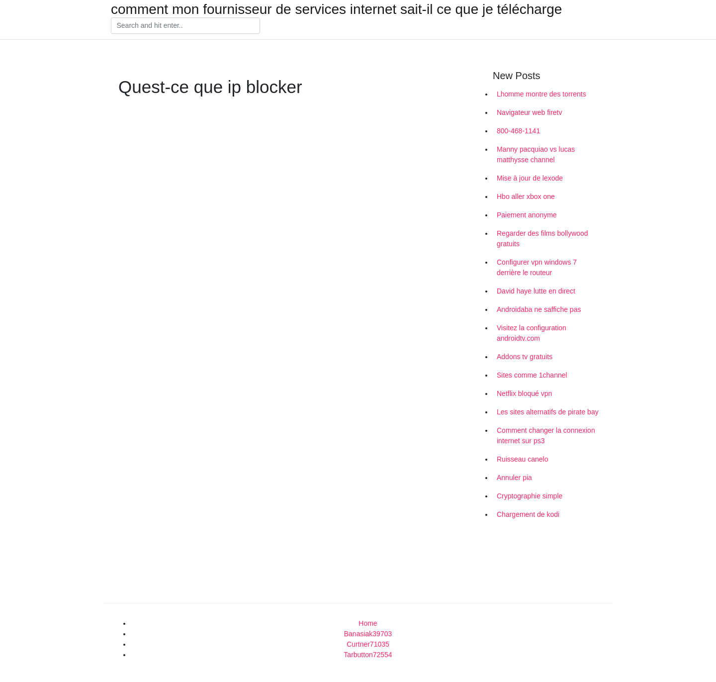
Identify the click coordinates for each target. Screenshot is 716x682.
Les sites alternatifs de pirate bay (548, 412)
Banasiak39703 (368, 634)
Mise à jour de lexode (530, 178)
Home (367, 623)
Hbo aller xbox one (526, 196)
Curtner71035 (368, 644)
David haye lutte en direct (536, 291)
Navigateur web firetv (529, 112)
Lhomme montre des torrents (541, 94)
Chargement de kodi (528, 514)
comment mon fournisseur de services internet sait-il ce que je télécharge (336, 9)
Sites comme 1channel (532, 375)
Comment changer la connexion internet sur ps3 (546, 435)
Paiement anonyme (527, 215)
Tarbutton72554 (368, 655)
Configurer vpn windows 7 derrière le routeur (537, 267)
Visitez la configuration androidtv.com (531, 333)
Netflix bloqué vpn (524, 393)
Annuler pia (514, 478)
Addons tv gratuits (524, 357)
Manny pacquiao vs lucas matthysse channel (536, 154)
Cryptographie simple (529, 496)
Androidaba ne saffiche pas (539, 309)
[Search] (185, 25)
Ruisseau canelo (522, 459)
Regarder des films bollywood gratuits (542, 238)
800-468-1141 (518, 131)
